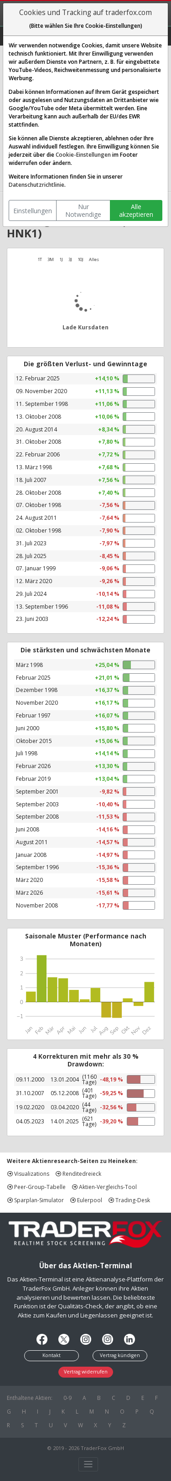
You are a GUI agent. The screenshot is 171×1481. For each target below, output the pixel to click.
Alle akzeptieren (136, 210)
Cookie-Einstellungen (83, 155)
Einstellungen (32, 210)
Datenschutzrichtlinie (36, 185)
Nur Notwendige (83, 210)
